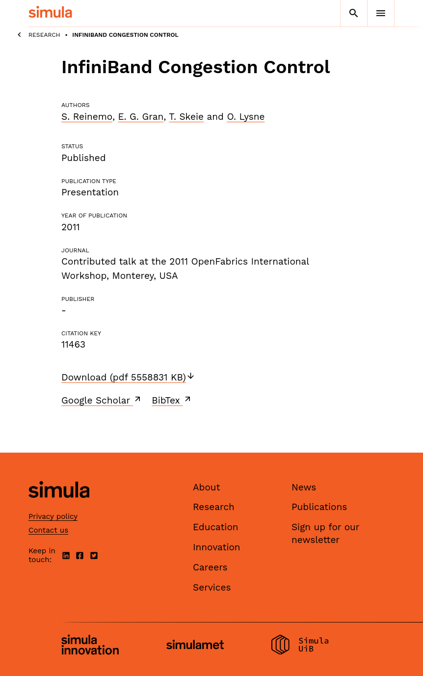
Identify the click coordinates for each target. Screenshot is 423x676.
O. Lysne (245, 116)
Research (44, 35)
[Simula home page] (58, 506)
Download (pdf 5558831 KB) (128, 377)
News (303, 487)
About (206, 487)
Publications (319, 507)
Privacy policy (53, 516)
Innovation (216, 547)
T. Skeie (186, 116)
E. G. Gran (140, 116)
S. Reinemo (86, 116)
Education (215, 527)
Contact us (48, 530)
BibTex (172, 400)
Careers (210, 567)
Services (212, 587)
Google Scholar (101, 400)
